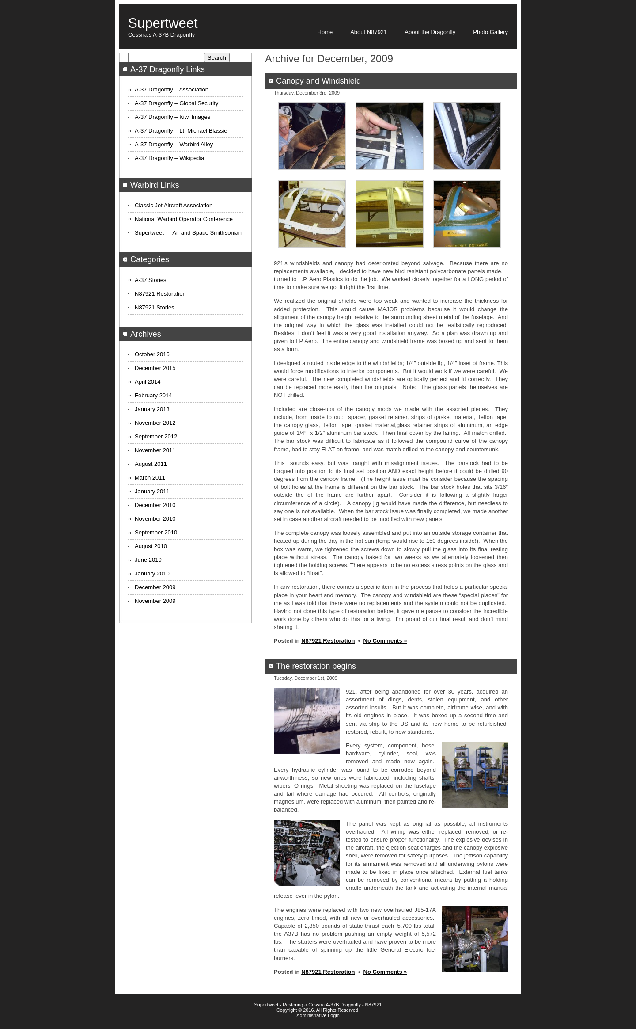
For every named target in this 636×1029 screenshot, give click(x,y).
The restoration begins (316, 666)
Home (325, 32)
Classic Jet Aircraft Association (173, 205)
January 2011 (152, 491)
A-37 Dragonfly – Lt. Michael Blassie (181, 130)
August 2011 (151, 464)
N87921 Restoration (328, 640)
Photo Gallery (490, 32)
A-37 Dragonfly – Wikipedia (169, 158)
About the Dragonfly (430, 32)
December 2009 (155, 587)
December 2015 (155, 368)
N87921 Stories (154, 307)
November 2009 (155, 601)
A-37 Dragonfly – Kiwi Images (172, 117)
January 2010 (152, 573)
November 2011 (155, 450)
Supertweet (163, 23)
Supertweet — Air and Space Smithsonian (188, 232)
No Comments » (385, 640)
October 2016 (152, 354)
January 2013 (152, 409)
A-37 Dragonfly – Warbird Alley (174, 144)
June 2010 (148, 559)
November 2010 (155, 518)
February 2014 (153, 395)
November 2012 (155, 422)
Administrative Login (318, 1015)
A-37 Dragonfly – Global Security (176, 103)
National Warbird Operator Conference (184, 219)
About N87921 (368, 32)
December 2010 (155, 505)
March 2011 (150, 477)
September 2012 (156, 436)
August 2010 (151, 546)
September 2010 (156, 532)
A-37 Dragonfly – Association (171, 89)
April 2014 (148, 381)
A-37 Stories (151, 280)
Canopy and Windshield (318, 80)
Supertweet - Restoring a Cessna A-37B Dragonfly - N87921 (318, 1004)
